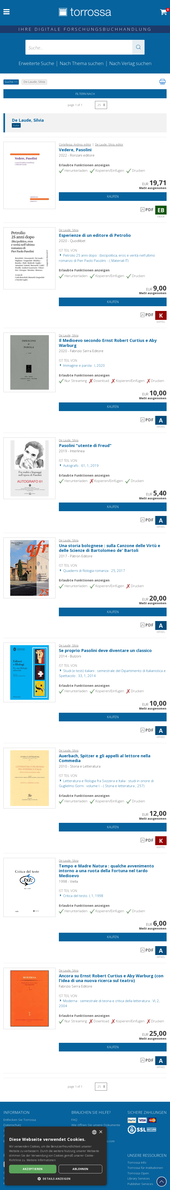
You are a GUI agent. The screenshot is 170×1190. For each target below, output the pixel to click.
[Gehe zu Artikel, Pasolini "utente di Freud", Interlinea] (29, 468)
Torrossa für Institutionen (145, 1168)
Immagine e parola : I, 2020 (82, 365)
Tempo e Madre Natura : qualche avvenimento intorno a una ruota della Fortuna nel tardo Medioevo (106, 870)
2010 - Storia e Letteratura (79, 766)
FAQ (74, 1120)
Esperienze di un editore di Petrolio (95, 235)
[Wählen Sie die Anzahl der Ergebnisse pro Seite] (101, 105)
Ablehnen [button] (80, 1169)
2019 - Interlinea (72, 451)
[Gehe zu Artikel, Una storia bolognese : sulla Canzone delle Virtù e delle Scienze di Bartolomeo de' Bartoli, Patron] (29, 567)
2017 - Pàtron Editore (75, 556)
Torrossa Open (138, 1173)
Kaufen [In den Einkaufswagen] (113, 196)
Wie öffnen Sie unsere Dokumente (95, 1125)
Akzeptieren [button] (32, 1169)
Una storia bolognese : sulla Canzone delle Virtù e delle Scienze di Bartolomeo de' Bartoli (109, 548)
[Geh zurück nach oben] (162, 1182)
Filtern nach (85, 94)
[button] (138, 47)
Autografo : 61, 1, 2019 (79, 465)
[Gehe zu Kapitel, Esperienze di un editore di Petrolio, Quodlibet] (29, 258)
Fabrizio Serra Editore (75, 986)
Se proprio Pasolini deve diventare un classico (105, 650)
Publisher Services (140, 1184)
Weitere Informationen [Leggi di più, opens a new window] (41, 1160)
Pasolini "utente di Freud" (85, 445)
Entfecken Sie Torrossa (19, 1120)
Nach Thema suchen (82, 63)
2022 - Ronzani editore (77, 155)
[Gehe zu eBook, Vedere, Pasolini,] (29, 175)
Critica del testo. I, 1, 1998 (81, 895)
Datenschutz (12, 1125)
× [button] (100, 1132)
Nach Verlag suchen (130, 63)
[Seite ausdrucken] (162, 81)
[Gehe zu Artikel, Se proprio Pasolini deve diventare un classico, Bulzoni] (29, 672)
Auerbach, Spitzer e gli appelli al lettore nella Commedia (104, 758)
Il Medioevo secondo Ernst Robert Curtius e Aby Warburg (108, 343)
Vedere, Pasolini (75, 149)
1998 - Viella (68, 881)
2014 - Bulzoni (70, 656)
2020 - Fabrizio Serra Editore (81, 351)
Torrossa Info (137, 1162)
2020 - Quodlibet (72, 240)
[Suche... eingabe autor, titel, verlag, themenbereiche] (85, 47)
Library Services (139, 1178)
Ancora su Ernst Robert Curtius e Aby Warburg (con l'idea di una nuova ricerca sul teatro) (111, 978)
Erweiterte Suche (36, 63)
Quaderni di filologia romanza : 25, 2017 (92, 570)
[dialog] (56, 1156)
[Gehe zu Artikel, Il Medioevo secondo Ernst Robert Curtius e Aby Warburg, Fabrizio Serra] (29, 362)
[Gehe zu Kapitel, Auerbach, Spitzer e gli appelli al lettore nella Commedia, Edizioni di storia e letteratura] (29, 778)
